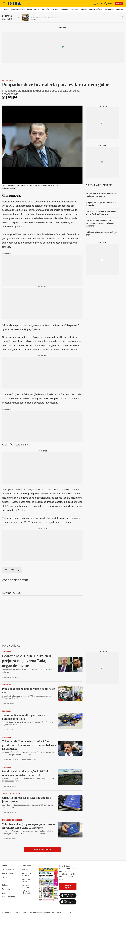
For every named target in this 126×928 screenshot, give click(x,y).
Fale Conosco (57, 912)
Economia (75, 9)
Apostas (119, 9)
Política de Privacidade (26, 892)
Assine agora (68, 886)
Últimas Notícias (18, 9)
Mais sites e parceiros (26, 874)
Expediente (45, 912)
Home (6, 9)
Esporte (55, 9)
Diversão (45, 9)
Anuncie (68, 912)
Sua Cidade (109, 9)
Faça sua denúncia (25, 886)
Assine (118, 3)
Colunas (64, 9)
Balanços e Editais (26, 880)
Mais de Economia (42, 849)
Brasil (84, 9)
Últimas (7, 17)
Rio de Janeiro (33, 9)
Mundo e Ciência (96, 9)
